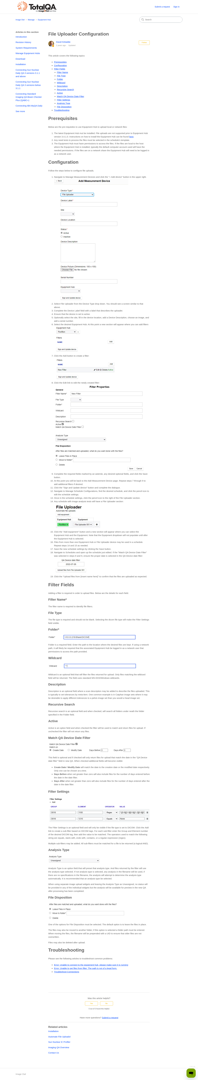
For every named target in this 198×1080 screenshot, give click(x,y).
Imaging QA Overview (58, 1047)
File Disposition (64, 106)
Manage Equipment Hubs (28, 53)
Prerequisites (60, 62)
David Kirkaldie (63, 42)
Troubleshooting (61, 110)
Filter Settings (63, 100)
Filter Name (62, 72)
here (131, 136)
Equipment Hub (44, 20)
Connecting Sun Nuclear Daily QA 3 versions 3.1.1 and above (28, 73)
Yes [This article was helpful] (91, 1003)
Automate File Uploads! (59, 1036)
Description (62, 86)
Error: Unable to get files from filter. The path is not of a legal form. (85, 968)
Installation (21, 64)
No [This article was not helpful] (106, 1003)
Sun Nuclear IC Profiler (59, 1042)
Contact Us (53, 1052)
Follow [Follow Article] (144, 43)
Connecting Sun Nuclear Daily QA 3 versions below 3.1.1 (28, 85)
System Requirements (26, 48)
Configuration (60, 65)
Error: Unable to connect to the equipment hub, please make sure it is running (91, 965)
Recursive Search (65, 89)
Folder (60, 79)
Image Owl (20, 20)
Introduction (21, 37)
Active (60, 93)
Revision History (23, 42)
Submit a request (162, 7)
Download (20, 59)
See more (20, 111)
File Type (61, 76)
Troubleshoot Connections (66, 972)
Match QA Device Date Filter (70, 96)
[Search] (160, 19)
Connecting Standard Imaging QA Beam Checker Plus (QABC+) (29, 97)
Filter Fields (59, 69)
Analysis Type (63, 103)
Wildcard (61, 82)
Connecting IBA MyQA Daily (29, 105)
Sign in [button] (176, 7)
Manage (31, 20)
